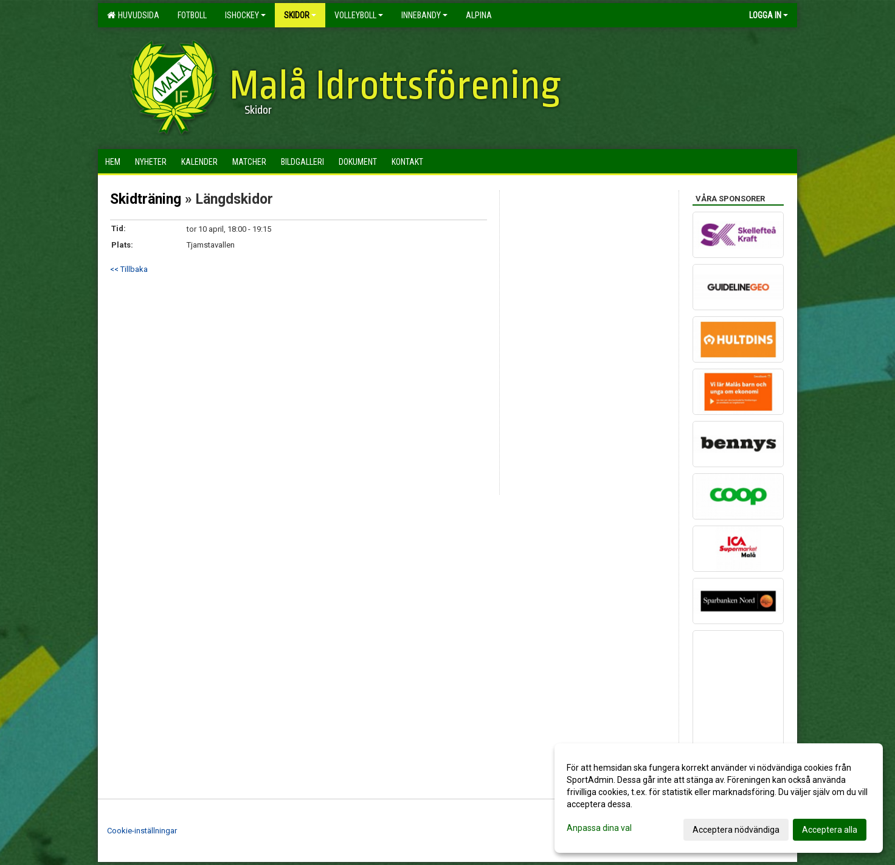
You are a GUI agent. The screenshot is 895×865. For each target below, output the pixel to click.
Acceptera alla (829, 830)
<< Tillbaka (129, 269)
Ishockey (245, 15)
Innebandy (424, 15)
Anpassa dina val (599, 828)
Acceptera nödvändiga (736, 830)
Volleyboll (358, 15)
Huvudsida (133, 15)
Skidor (300, 15)
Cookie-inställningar (142, 830)
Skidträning (145, 199)
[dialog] (719, 798)
